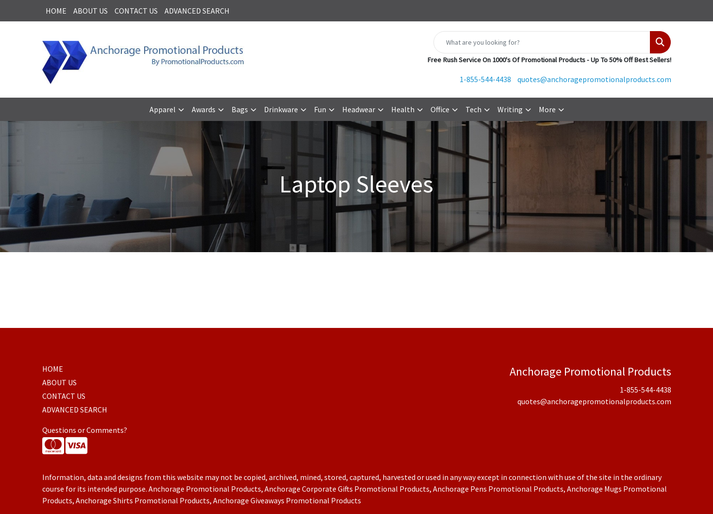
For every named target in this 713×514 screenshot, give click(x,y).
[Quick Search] (541, 42)
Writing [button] (510, 109)
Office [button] (440, 109)
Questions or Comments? (84, 430)
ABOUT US (90, 11)
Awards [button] (204, 109)
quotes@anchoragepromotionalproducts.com (594, 79)
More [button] (547, 109)
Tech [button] (473, 109)
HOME (56, 11)
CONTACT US (136, 11)
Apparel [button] (162, 109)
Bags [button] (240, 109)
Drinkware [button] (281, 109)
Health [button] (403, 109)
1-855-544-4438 (485, 79)
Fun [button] (320, 109)
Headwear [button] (358, 109)
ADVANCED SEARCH (197, 11)
